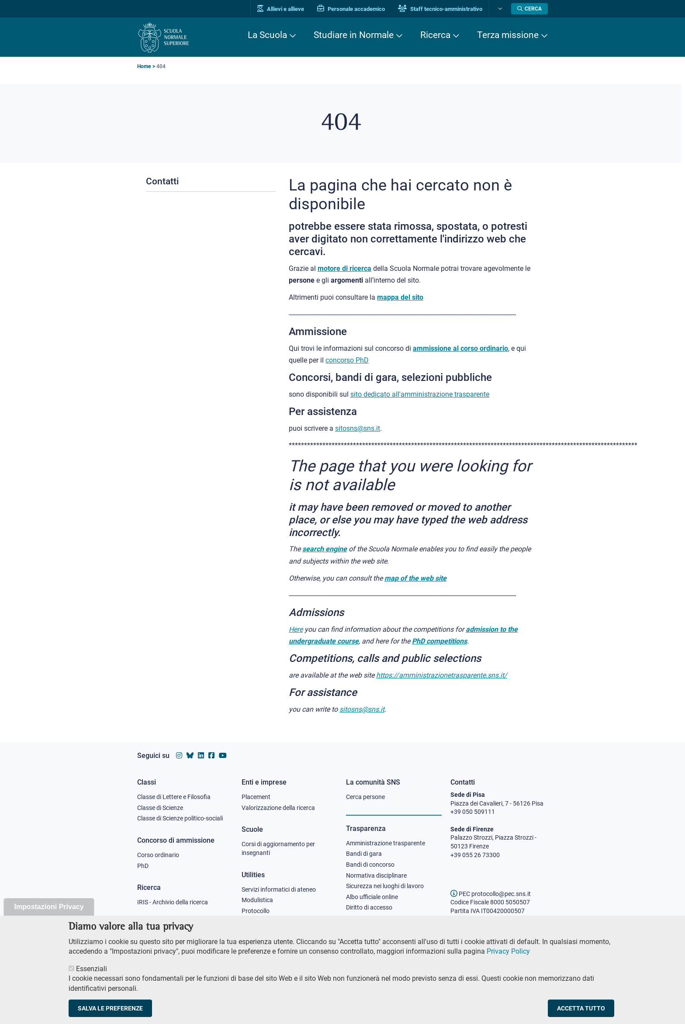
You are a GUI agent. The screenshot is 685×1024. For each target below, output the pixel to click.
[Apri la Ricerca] (529, 8)
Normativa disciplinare (376, 875)
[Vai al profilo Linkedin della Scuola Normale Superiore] (201, 755)
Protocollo (256, 910)
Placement (256, 796)
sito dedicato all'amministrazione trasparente (419, 394)
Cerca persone (365, 796)
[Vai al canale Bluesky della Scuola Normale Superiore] (190, 755)
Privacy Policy (508, 962)
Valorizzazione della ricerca (278, 807)
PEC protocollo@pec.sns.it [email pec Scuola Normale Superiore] (490, 893)
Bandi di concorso (370, 864)
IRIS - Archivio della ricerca (172, 902)
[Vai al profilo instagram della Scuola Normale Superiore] (179, 755)
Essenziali (91, 979)
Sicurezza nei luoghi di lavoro (385, 885)
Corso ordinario (158, 854)
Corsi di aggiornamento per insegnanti (278, 848)
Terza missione (508, 35)
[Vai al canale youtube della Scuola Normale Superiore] (223, 755)
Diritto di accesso (369, 907)
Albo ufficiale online (372, 896)
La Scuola (267, 35)
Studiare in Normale (354, 35)
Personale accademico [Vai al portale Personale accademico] (351, 9)
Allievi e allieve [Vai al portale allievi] (280, 9)
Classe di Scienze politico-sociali (180, 818)
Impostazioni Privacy (48, 917)
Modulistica (257, 899)
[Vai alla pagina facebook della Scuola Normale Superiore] (211, 755)
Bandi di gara (364, 853)
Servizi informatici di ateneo (279, 889)
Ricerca (435, 35)
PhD (143, 865)
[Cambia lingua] (499, 9)
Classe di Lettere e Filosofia (174, 796)
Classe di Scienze (160, 807)
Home (144, 66)
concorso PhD (347, 360)
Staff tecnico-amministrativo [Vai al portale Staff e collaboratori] (440, 9)
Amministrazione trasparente (385, 843)
